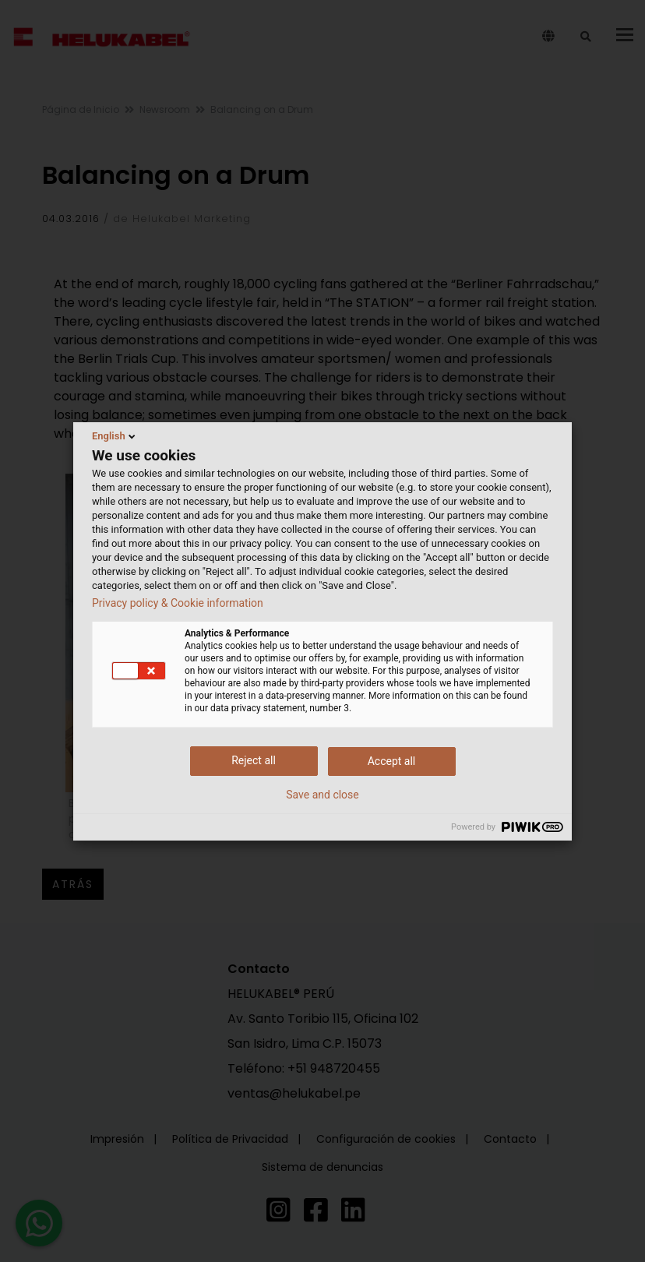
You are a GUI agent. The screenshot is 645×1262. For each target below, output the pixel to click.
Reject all (253, 760)
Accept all (392, 761)
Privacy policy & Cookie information (177, 603)
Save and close (322, 794)
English (115, 436)
